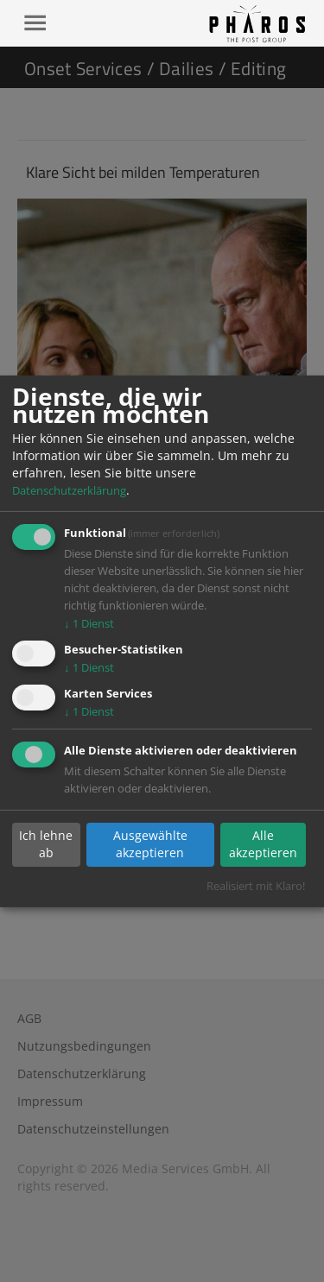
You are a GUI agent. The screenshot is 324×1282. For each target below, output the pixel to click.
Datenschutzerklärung (69, 490)
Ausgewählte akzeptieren (150, 844)
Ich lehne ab (46, 844)
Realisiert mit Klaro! (255, 886)
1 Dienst (89, 623)
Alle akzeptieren (263, 844)
